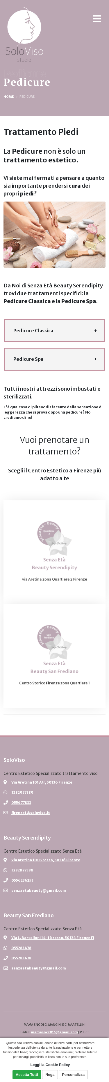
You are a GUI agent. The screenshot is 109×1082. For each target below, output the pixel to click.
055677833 (21, 802)
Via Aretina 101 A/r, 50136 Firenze (41, 782)
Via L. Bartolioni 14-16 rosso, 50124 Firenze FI (52, 938)
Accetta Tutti (27, 1074)
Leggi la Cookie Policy (50, 1065)
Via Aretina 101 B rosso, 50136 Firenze (45, 860)
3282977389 (22, 792)
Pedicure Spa (28, 359)
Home (8, 97)
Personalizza (73, 1074)
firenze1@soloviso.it (30, 813)
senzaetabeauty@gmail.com (38, 890)
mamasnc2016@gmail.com (54, 1032)
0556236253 (22, 880)
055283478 (21, 948)
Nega (49, 1074)
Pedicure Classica (33, 331)
